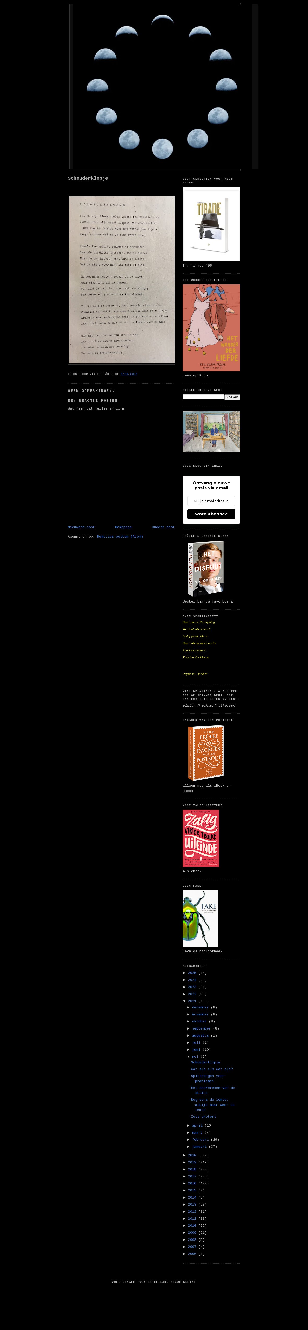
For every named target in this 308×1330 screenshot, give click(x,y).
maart (198, 1133)
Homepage (123, 527)
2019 (193, 1162)
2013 (193, 1205)
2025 (193, 973)
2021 (193, 1001)
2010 (193, 1226)
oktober (200, 1022)
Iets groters (203, 1117)
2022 (193, 994)
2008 (193, 1240)
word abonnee (211, 513)
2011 (193, 1219)
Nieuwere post (81, 527)
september (202, 1029)
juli (197, 1043)
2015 (193, 1191)
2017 (193, 1176)
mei (196, 1057)
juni (197, 1050)
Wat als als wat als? (212, 1069)
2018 (193, 1169)
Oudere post (163, 527)
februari (201, 1140)
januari (200, 1147)
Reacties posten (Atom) (120, 537)
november (201, 1014)
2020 (193, 1155)
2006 (193, 1254)
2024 (193, 980)
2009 (193, 1233)
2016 (193, 1183)
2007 (193, 1247)
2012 (193, 1212)
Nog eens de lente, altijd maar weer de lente (213, 1105)
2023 (193, 987)
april (198, 1126)
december (201, 1007)
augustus (201, 1036)
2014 (193, 1198)
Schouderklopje (88, 178)
